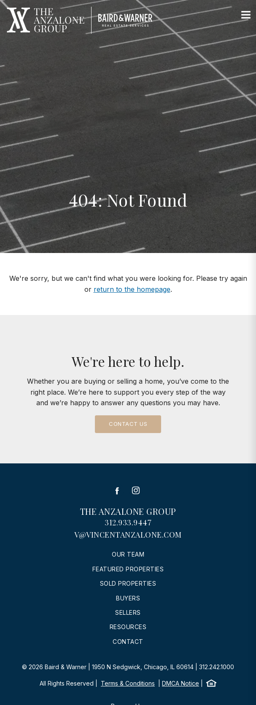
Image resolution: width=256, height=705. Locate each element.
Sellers (128, 612)
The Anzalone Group (128, 511)
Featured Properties (128, 569)
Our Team (128, 554)
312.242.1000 (216, 666)
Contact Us (128, 423)
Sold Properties (128, 583)
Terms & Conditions (128, 683)
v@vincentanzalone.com (128, 535)
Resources (128, 626)
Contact (128, 641)
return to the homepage (132, 289)
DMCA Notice (180, 683)
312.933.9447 (128, 522)
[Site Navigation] (246, 15)
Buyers (128, 598)
